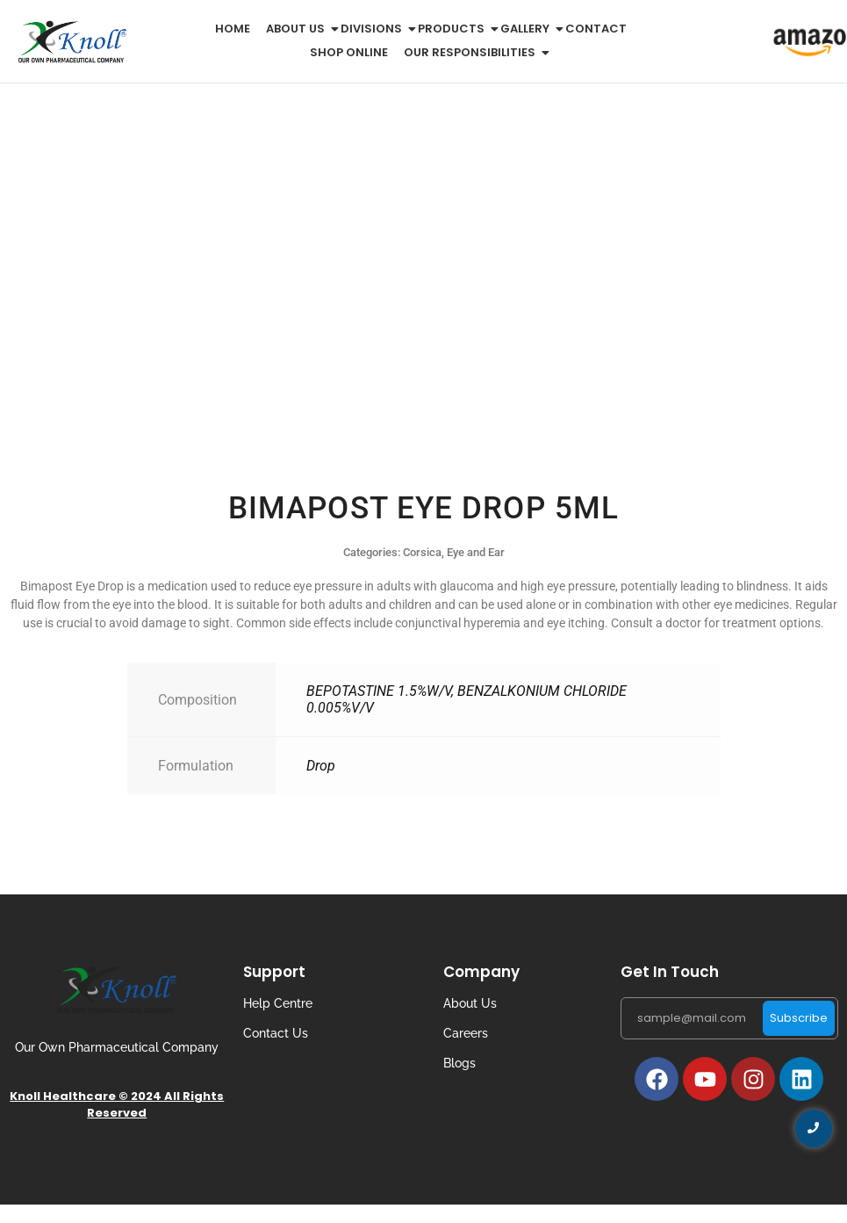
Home (232, 28)
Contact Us (275, 1033)
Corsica (422, 552)
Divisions (374, 28)
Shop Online (349, 52)
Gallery (528, 28)
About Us (470, 1003)
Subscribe (799, 1018)
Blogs (459, 1063)
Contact (596, 28)
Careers (465, 1033)
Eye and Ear (476, 552)
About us (298, 28)
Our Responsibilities (473, 52)
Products (454, 28)
